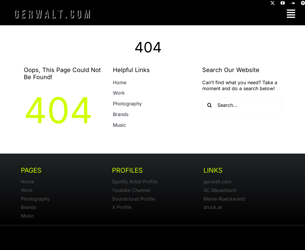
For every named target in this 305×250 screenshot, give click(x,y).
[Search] (209, 105)
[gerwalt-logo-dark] (52, 9)
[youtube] (283, 3)
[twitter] (272, 3)
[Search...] (241, 105)
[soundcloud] (293, 3)
